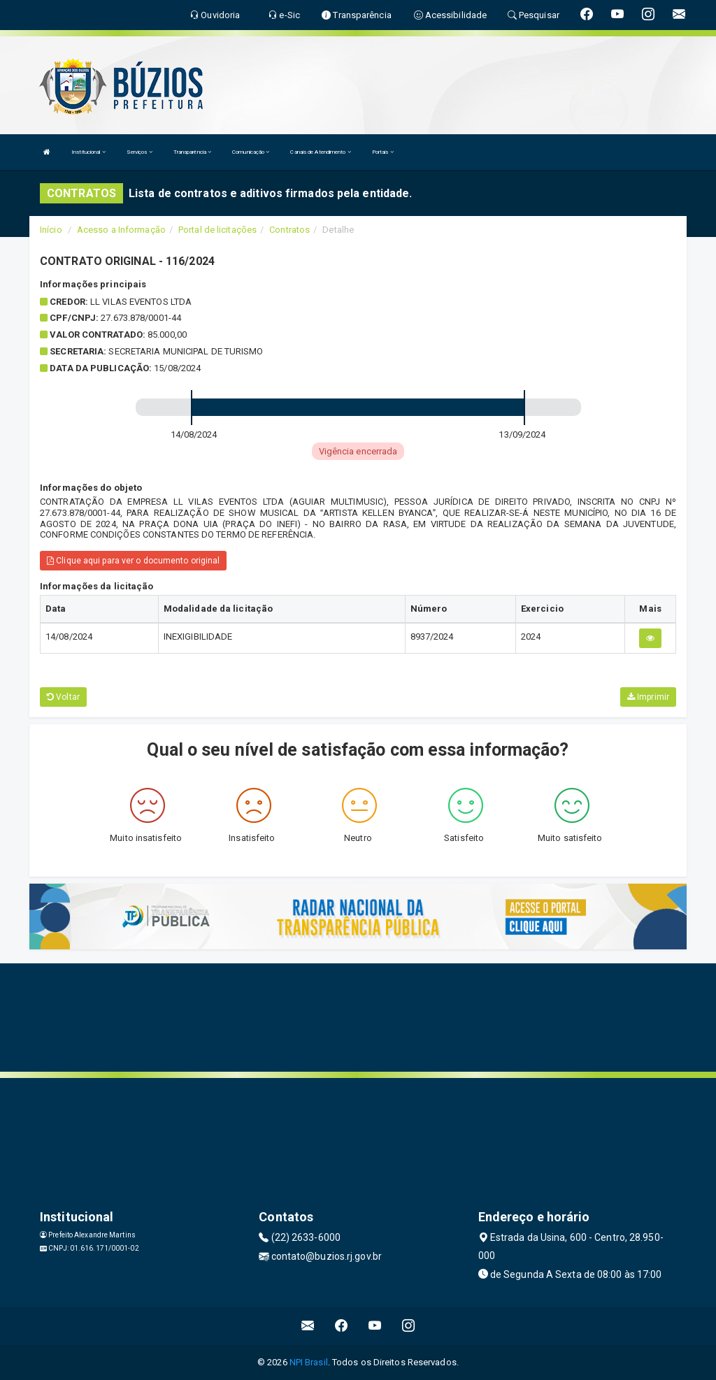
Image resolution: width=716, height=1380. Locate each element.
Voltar (63, 697)
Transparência (192, 152)
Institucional (88, 152)
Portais (383, 152)
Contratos (289, 229)
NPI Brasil (308, 1362)
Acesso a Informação (121, 229)
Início (51, 229)
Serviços (139, 152)
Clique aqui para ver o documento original (133, 561)
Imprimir (648, 697)
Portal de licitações (217, 229)
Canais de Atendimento (320, 152)
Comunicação (250, 152)
